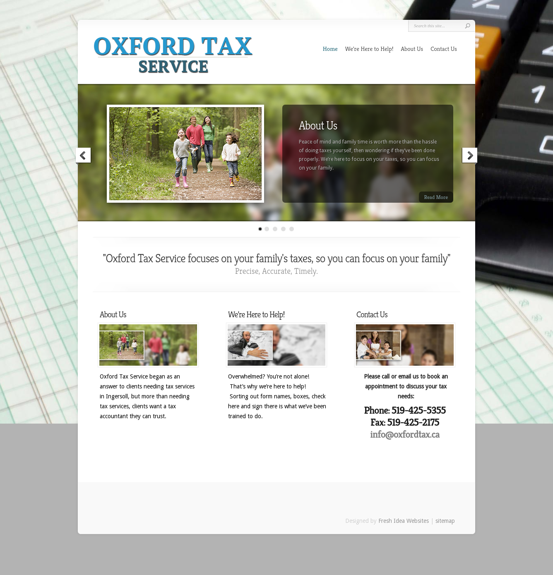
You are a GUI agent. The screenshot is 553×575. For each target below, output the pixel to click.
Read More (436, 197)
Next (469, 156)
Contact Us (443, 49)
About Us (412, 49)
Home (330, 49)
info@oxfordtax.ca (405, 434)
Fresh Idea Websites (403, 521)
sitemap (445, 521)
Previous (83, 156)
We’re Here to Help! (369, 49)
